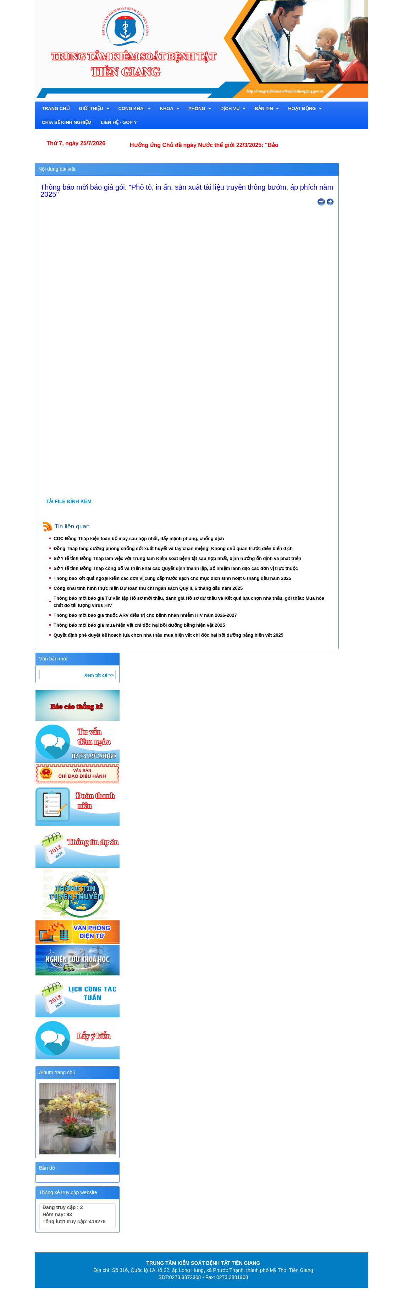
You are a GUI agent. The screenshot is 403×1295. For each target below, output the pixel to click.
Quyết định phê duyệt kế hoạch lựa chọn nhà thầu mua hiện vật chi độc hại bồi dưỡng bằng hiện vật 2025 (171, 635)
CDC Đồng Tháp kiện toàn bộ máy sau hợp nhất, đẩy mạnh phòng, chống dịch (141, 538)
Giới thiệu (94, 108)
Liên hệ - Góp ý (119, 122)
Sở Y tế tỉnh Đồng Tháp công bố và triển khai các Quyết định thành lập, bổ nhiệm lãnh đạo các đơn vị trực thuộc (178, 568)
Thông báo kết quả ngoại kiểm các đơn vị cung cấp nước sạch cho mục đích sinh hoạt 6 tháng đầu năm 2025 (175, 578)
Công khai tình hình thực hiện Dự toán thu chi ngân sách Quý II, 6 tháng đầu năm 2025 (151, 588)
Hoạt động (305, 108)
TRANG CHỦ (56, 108)
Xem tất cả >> (99, 675)
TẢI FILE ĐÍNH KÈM (69, 501)
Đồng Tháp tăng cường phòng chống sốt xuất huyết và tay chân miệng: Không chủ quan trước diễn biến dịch (176, 548)
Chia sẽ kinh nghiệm (67, 122)
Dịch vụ (232, 108)
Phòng (199, 108)
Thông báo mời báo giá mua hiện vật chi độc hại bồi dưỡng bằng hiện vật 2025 (142, 625)
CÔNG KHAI (134, 108)
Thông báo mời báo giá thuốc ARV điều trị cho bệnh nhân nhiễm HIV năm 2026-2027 (148, 615)
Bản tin (267, 108)
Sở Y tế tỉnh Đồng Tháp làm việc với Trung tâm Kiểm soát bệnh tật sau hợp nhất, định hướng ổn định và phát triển (180, 558)
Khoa (169, 108)
